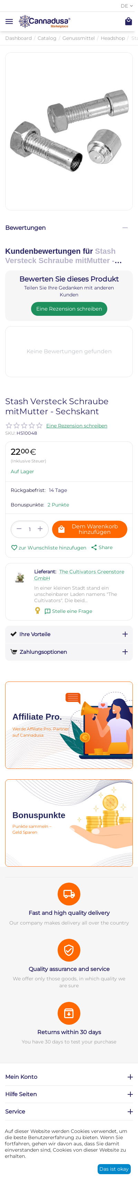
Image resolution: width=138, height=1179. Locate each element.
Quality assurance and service (69, 969)
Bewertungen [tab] (66, 227)
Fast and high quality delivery (69, 913)
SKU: (10, 433)
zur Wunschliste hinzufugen (48, 547)
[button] (101, 547)
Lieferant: (45, 572)
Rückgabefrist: (28, 490)
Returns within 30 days (69, 1032)
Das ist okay (114, 1169)
